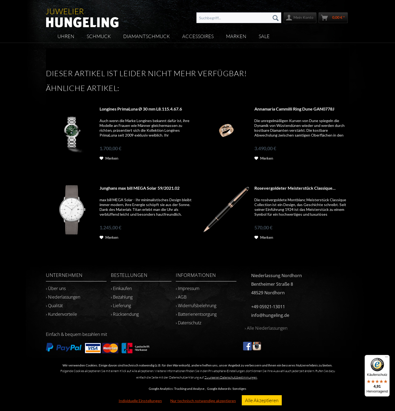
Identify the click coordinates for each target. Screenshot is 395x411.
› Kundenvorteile (61, 314)
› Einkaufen (121, 288)
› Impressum (187, 288)
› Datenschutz (188, 323)
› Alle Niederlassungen (266, 328)
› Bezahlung (122, 297)
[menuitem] (238, 17)
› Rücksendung (125, 314)
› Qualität (54, 306)
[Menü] (386, 358)
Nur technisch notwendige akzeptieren (203, 400)
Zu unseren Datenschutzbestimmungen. (230, 377)
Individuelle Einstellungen (140, 400)
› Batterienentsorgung (196, 314)
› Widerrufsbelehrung (196, 306)
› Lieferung (121, 306)
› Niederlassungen (63, 297)
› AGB (181, 297)
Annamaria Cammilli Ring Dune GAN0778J (294, 108)
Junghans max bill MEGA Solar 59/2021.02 (140, 187)
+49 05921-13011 (268, 307)
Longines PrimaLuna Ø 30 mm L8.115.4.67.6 (141, 108)
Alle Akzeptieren (262, 400)
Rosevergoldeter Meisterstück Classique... (295, 187)
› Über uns (56, 288)
